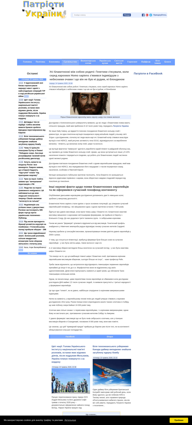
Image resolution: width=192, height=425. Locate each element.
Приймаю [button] (178, 420)
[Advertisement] (96, 39)
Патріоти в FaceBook (148, 73)
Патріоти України (121, 126)
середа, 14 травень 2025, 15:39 (60, 83)
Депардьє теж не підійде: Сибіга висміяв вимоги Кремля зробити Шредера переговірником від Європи (31, 127)
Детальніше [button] (70, 420)
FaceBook (70, 337)
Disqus (110, 337)
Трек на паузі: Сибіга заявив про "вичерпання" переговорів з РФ (30, 181)
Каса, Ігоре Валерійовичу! (35, 247)
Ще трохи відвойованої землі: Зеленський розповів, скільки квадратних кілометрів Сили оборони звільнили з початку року (32, 238)
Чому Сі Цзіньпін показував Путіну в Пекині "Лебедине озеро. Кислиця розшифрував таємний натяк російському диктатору (31, 153)
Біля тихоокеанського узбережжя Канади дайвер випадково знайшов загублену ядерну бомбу (112, 349)
